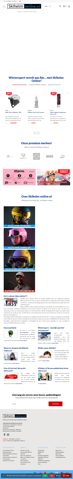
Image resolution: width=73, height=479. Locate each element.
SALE (39, 464)
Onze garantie (6, 459)
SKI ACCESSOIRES (42, 462)
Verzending (6, 455)
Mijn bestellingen (60, 452)
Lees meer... (24, 340)
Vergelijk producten (60, 457)
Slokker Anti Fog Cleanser (36, 112)
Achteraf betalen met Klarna (10, 454)
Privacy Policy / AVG (25, 462)
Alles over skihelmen (25, 455)
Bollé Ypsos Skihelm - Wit (13, 112)
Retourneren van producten (10, 457)
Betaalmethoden (7, 452)
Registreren (59, 450)
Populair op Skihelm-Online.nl (37, 84)
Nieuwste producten (54, 84)
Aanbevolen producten (19, 84)
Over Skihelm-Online (8, 450)
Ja (45, 475)
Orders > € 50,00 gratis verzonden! (36, 11)
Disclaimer (23, 464)
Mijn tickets (58, 454)
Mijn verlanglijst (60, 455)
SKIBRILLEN (41, 452)
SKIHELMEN (41, 450)
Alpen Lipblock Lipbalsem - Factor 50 (58, 113)
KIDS (39, 454)
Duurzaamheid (24, 460)
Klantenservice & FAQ (8, 460)
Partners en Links (24, 450)
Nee (52, 475)
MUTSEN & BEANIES (43, 455)
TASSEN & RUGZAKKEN (44, 460)
